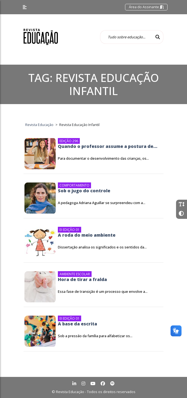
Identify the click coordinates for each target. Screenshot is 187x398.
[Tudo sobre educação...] (126, 37)
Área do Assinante (146, 6)
